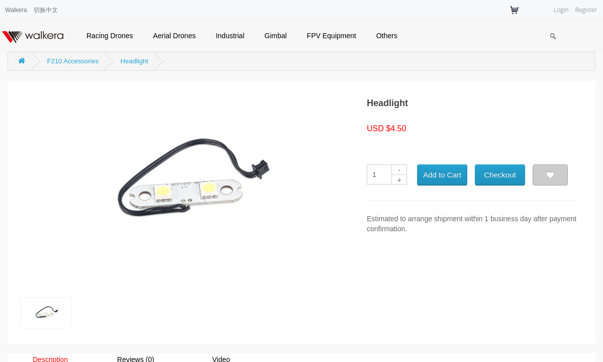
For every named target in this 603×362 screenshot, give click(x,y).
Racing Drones (109, 36)
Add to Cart (442, 174)
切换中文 (46, 10)
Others (386, 36)
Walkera (16, 10)
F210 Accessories (73, 61)
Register (586, 10)
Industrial (230, 36)
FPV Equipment (331, 36)
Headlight (134, 61)
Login (561, 10)
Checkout (500, 174)
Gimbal (275, 36)
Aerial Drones (174, 36)
